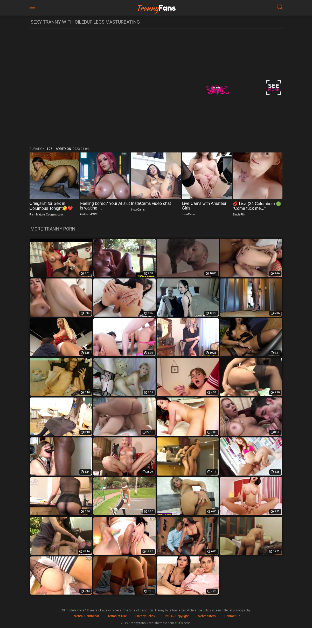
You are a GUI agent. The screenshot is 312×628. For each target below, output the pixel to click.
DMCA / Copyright (176, 616)
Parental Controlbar (85, 616)
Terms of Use (117, 616)
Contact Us (232, 616)
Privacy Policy (145, 616)
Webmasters (206, 616)
